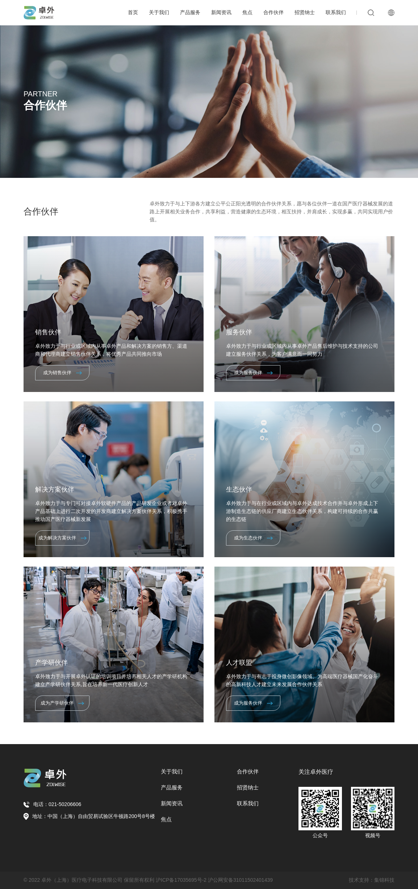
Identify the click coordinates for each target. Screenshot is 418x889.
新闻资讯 (221, 12)
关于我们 (159, 12)
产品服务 (190, 12)
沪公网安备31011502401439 (240, 880)
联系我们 (336, 12)
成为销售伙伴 (62, 372)
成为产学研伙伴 (62, 703)
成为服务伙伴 (253, 372)
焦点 (247, 12)
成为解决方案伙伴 (62, 538)
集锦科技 (384, 880)
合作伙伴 (273, 12)
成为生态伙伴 (253, 538)
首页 (133, 12)
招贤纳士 (304, 12)
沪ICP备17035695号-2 (181, 880)
